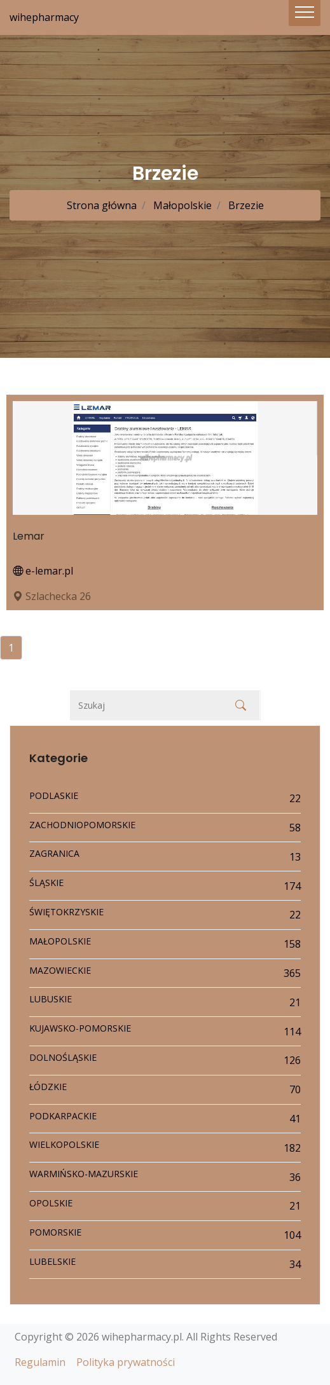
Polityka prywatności (125, 1362)
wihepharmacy (44, 17)
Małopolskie (181, 205)
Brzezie (245, 205)
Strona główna (102, 205)
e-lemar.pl (43, 571)
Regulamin (40, 1362)
